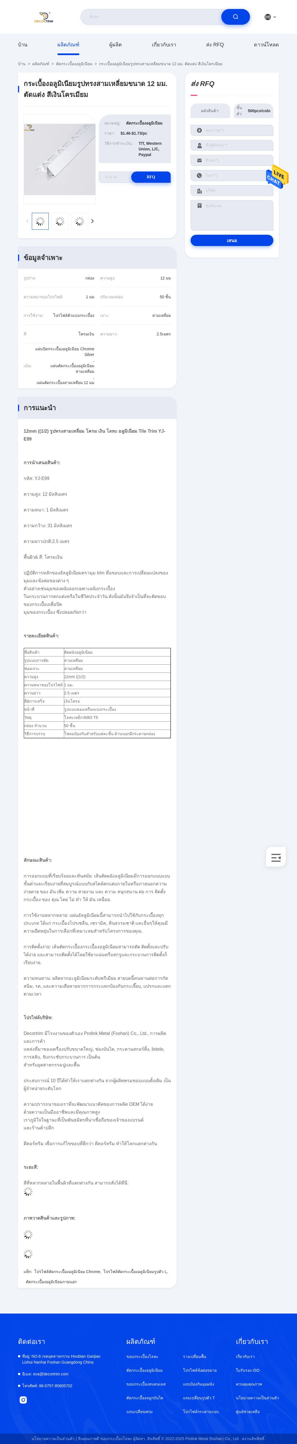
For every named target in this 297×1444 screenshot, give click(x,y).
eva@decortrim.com (45, 1374)
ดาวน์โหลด (266, 45)
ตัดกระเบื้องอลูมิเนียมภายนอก (51, 1282)
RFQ (151, 177)
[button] (92, 221)
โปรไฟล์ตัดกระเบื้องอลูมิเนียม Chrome (67, 1271)
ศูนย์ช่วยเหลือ (248, 1411)
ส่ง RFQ (215, 45)
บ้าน (22, 45)
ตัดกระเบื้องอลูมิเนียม (74, 64)
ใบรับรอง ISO (248, 1370)
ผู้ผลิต (115, 45)
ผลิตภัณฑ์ (68, 45)
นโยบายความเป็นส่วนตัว (257, 1398)
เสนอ (232, 240)
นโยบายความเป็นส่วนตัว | (54, 1438)
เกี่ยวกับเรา (164, 45)
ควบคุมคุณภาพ (249, 1384)
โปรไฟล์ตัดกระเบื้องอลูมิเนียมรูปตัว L (135, 1271)
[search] (235, 17)
